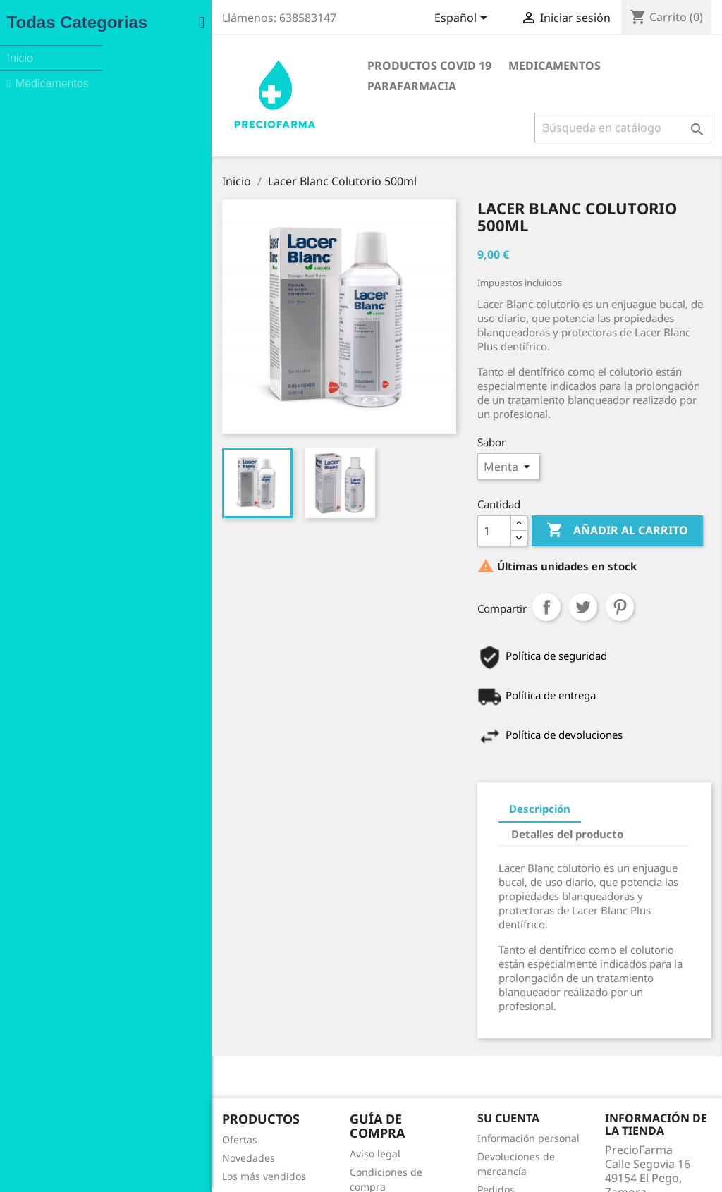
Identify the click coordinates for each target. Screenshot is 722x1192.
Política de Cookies (260, 1088)
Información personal (437, 1031)
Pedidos (404, 1068)
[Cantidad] (403, 504)
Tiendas (235, 1143)
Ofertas (64, 1033)
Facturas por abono (431, 1086)
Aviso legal (241, 1033)
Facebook (401, 1165)
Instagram (432, 1165)
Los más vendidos (89, 1069)
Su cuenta (417, 1011)
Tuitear (491, 580)
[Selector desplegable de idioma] (455, 19)
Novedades (73, 1051)
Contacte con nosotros (269, 1106)
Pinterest (528, 580)
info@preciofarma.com (616, 1142)
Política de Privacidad (266, 1069)
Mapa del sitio (249, 1124)
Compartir (455, 580)
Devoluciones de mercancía (450, 1050)
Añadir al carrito (525, 504)
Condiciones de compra (272, 1051)
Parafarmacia (528, 65)
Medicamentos (421, 65)
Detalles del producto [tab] (558, 782)
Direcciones (413, 1105)
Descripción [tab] (448, 782)
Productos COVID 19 (296, 65)
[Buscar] (614, 107)
